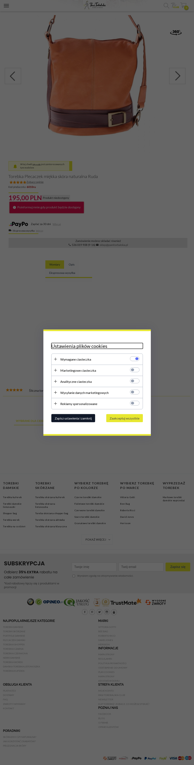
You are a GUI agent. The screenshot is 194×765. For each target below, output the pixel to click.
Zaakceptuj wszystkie (124, 418)
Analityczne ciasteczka (76, 381)
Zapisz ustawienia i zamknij (73, 418)
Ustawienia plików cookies (79, 346)
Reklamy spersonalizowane (78, 403)
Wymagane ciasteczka (75, 359)
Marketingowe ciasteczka (78, 370)
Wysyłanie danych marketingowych (84, 392)
